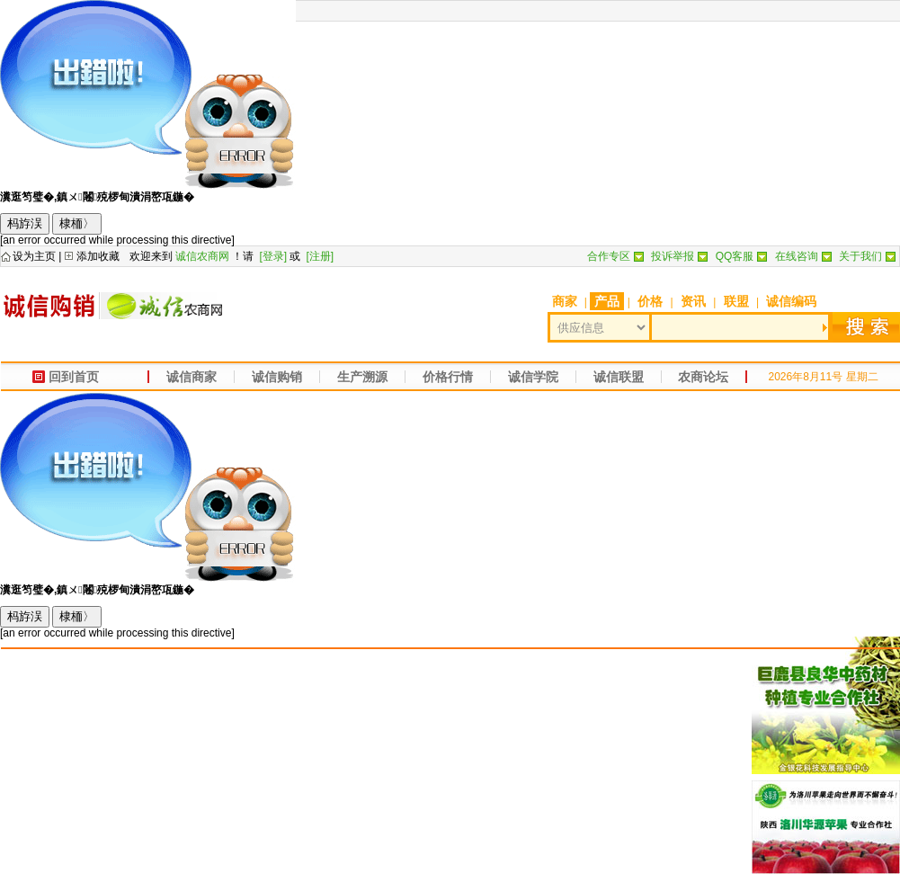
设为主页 (34, 256)
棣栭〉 (76, 223)
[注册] (320, 256)
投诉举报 (672, 256)
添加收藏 (98, 256)
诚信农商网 (202, 256)
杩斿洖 (24, 223)
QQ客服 (735, 256)
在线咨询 (796, 256)
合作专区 (608, 256)
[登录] (273, 256)
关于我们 (860, 256)
